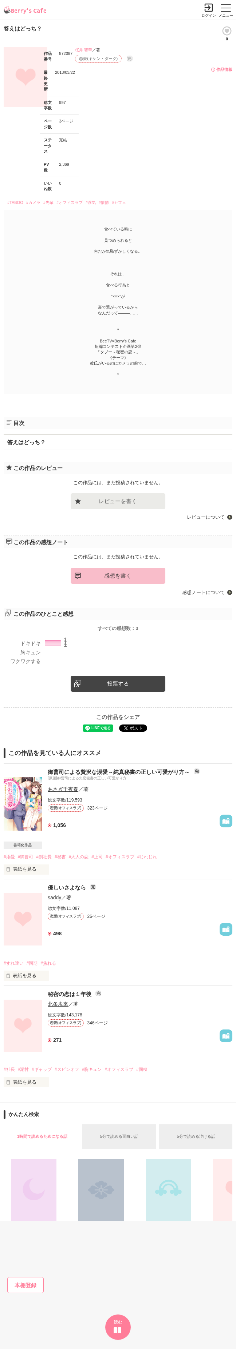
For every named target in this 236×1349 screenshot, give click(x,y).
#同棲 (142, 1069)
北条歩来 (58, 1004)
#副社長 (44, 856)
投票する (118, 683)
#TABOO (15, 202)
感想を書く (117, 576)
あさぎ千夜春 (63, 789)
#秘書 (60, 856)
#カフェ (119, 202)
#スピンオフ (67, 1069)
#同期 (32, 963)
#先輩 (48, 202)
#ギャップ (42, 1069)
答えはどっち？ (26, 442)
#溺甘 (23, 1069)
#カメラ (33, 202)
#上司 (97, 856)
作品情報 (224, 69)
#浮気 (91, 202)
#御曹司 (26, 856)
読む (118, 1322)
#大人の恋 (79, 856)
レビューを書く (118, 501)
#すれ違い (14, 963)
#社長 (9, 1069)
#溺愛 (9, 856)
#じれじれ (147, 856)
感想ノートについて (203, 592)
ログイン (208, 15)
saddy (54, 897)
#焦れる (48, 963)
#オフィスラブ (69, 202)
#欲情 (104, 202)
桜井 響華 (83, 50)
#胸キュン (92, 1069)
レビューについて (206, 517)
